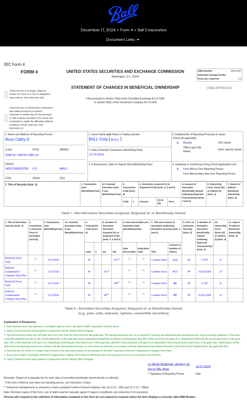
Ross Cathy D (17, 139)
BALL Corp (98, 139)
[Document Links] (123, 39)
